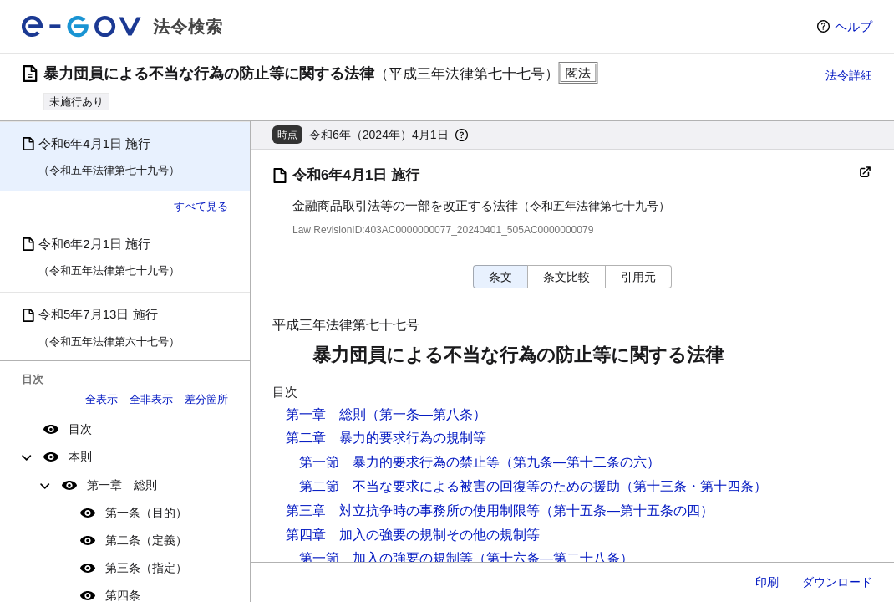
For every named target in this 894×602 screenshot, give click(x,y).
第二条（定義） (146, 540)
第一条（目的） (146, 512)
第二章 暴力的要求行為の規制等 (386, 438)
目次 (80, 429)
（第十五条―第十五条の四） (627, 510)
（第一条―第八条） (426, 414)
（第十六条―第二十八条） (553, 558)
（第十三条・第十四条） (693, 486)
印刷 (767, 582)
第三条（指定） (146, 567)
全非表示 (151, 399)
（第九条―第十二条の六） (580, 462)
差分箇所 (206, 399)
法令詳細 (848, 75)
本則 (80, 456)
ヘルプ (853, 26)
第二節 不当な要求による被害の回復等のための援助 (459, 486)
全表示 (101, 399)
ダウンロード (837, 582)
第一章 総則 (122, 485)
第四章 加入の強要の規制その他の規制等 (413, 535)
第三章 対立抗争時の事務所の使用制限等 (413, 510)
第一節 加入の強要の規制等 (386, 558)
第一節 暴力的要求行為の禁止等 (399, 462)
